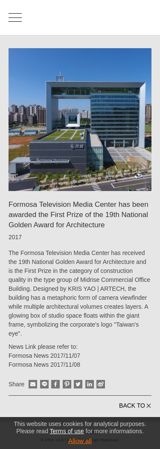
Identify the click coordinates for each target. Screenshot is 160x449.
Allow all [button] (80, 440)
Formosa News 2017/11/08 (44, 364)
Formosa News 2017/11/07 (44, 355)
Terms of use (67, 431)
